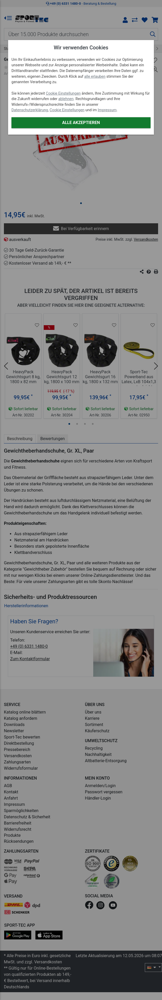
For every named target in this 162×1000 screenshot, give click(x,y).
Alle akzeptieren (81, 122)
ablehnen (66, 99)
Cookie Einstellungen (63, 93)
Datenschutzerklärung (29, 110)
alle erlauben (94, 76)
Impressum (107, 110)
